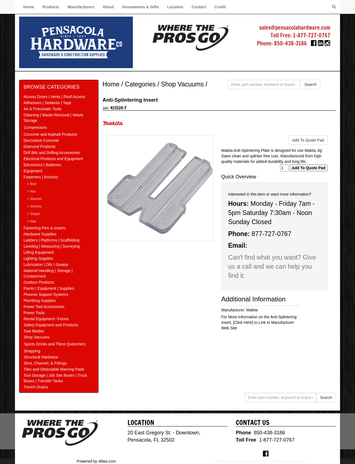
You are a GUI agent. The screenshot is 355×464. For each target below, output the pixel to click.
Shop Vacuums (37, 337)
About (108, 7)
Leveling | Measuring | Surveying (52, 246)
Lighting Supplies (38, 258)
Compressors (35, 127)
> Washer (34, 199)
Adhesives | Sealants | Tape (47, 103)
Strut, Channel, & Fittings (45, 363)
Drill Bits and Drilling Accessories (52, 152)
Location (175, 7)
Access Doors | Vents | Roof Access (54, 96)
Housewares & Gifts (140, 7)
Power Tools (34, 313)
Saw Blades (34, 331)
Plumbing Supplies (40, 300)
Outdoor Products (39, 282)
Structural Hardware (41, 357)
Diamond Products (39, 146)
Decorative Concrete (41, 140)
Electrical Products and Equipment (53, 159)
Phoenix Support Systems (46, 294)
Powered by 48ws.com (96, 461)
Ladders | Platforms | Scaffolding (52, 240)
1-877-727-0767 (311, 35)
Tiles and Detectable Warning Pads (54, 369)
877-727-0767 (271, 233)
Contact (199, 7)
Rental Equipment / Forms (46, 319)
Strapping (32, 351)
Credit (219, 7)
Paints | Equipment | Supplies (49, 288)
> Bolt (31, 184)
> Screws (34, 206)
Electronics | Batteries (42, 165)
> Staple (33, 214)
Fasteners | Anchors (41, 177)
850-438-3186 (290, 43)
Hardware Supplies (40, 234)
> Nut (31, 191)
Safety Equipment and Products (51, 325)
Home (28, 7)
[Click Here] (243, 322)
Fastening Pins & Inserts (45, 228)
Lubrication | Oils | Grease (46, 264)
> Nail (31, 221)
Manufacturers (81, 7)
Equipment (33, 171)
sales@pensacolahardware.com (294, 28)
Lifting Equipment (39, 252)
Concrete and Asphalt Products (50, 134)
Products (50, 7)
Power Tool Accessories (44, 306)
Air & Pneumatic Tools (43, 109)
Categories (140, 84)
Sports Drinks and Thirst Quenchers (54, 344)
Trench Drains (36, 387)
